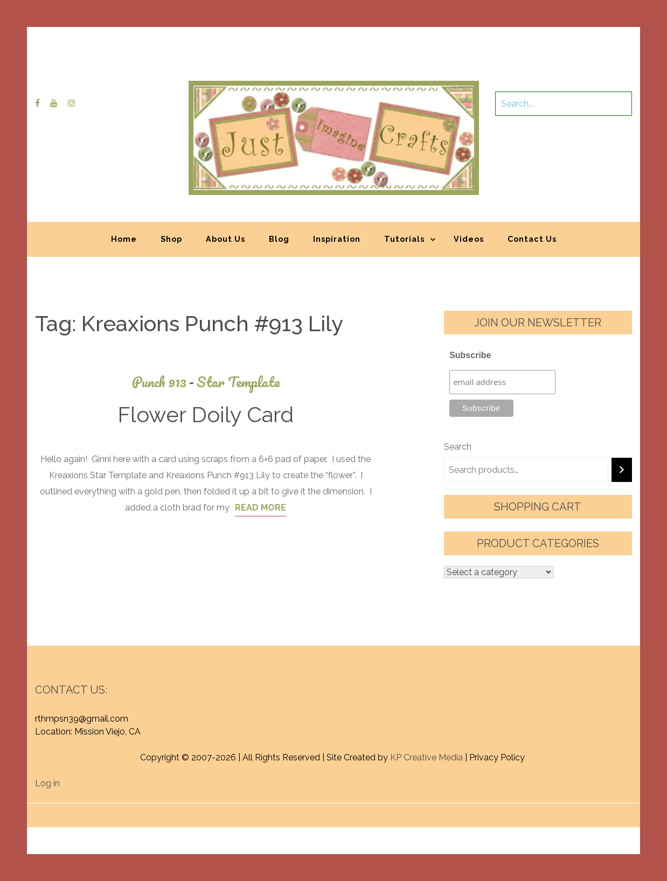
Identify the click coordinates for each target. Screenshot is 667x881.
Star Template (238, 382)
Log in (47, 783)
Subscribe (470, 355)
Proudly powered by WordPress (254, 810)
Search (457, 447)
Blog (279, 238)
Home (124, 238)
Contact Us (532, 238)
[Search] (622, 470)
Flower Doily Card (205, 414)
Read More (260, 507)
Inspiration (336, 238)
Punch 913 (164, 382)
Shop (171, 238)
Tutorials (404, 238)
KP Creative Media (426, 757)
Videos (469, 238)
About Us (225, 238)
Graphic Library (446, 810)
